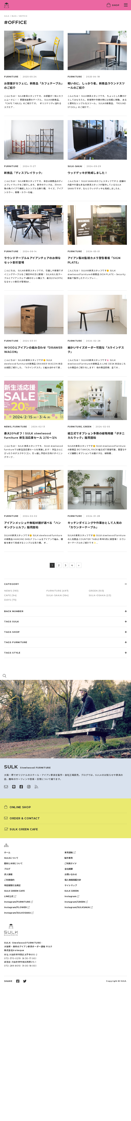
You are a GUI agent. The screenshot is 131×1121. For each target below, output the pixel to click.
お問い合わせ (71, 874)
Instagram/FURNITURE (18, 902)
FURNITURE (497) (57, 590)
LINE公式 (10, 896)
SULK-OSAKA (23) (100, 595)
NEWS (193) (11, 590)
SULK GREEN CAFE (14, 891)
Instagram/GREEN (76, 902)
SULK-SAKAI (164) (57, 595)
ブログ (7, 869)
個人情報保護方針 (73, 880)
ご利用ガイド (70, 863)
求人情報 (8, 874)
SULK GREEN (71, 891)
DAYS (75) (10, 599)
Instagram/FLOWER (17, 907)
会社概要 (69, 869)
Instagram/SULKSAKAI (79, 907)
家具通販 (70, 852)
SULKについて (11, 858)
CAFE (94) (10, 595)
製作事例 (68, 858)
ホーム (7, 852)
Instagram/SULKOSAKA (18, 912)
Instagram (72, 896)
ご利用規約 (9, 880)
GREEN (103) (96, 590)
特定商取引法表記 (12, 885)
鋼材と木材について (13, 863)
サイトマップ (71, 885)
